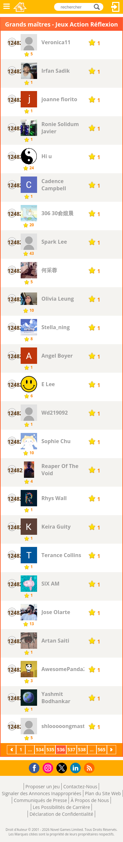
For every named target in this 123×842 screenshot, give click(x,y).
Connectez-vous (115, 7)
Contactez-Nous (80, 786)
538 (82, 749)
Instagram (49, 767)
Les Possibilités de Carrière (61, 807)
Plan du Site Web (103, 793)
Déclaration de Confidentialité (61, 814)
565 (102, 749)
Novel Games (20, 7)
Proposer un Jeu (43, 786)
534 (40, 749)
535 (50, 749)
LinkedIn (76, 768)
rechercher (98, 6)
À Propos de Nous (90, 800)
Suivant (112, 749)
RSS (90, 768)
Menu (6, 7)
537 (71, 749)
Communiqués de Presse (40, 800)
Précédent (12, 749)
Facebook (35, 767)
